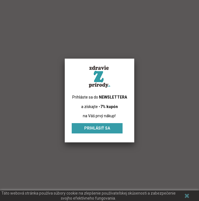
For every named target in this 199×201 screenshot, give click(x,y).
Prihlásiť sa (97, 128)
